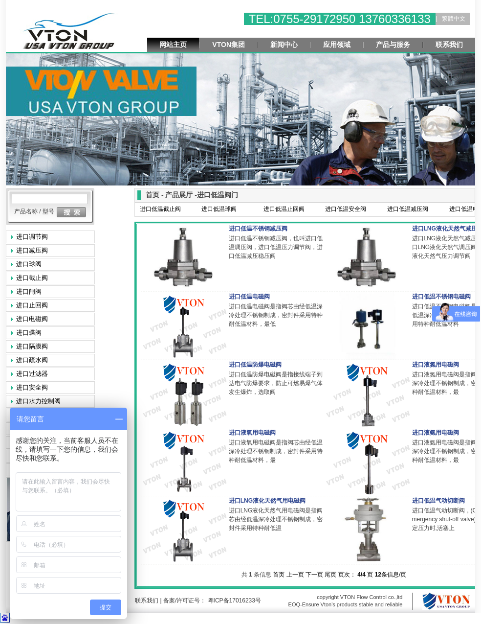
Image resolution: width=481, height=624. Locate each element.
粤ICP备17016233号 (233, 600)
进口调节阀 (32, 236)
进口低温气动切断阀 (438, 500)
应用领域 (336, 44)
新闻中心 (284, 44)
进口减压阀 (32, 250)
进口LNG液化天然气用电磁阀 (267, 500)
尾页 (330, 574)
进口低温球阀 (219, 209)
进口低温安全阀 (345, 209)
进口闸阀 (29, 291)
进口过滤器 (32, 373)
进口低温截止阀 (160, 209)
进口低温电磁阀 (249, 296)
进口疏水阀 (32, 360)
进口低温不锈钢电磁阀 (441, 296)
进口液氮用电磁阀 (435, 364)
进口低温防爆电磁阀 (255, 364)
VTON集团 (228, 44)
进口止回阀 (32, 305)
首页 (278, 574)
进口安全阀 (32, 387)
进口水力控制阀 (38, 401)
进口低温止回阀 (284, 209)
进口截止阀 (32, 277)
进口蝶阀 (29, 332)
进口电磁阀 (32, 319)
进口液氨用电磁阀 (435, 432)
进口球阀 (29, 264)
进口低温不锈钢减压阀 (258, 228)
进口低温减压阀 (407, 209)
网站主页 (173, 44)
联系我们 (449, 44)
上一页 (295, 574)
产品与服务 (393, 44)
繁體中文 (453, 18)
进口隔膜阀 (32, 346)
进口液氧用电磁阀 (252, 432)
